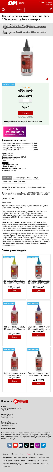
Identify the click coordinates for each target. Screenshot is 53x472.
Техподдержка (33, 460)
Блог (22, 454)
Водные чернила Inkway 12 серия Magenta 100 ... (14, 374)
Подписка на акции (31, 464)
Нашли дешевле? (25, 117)
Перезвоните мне (8, 428)
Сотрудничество (20, 457)
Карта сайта (7, 460)
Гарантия (44, 464)
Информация (44, 457)
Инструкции (7, 457)
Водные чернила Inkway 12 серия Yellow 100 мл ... (14, 283)
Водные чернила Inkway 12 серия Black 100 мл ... (38, 375)
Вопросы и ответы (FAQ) (12, 464)
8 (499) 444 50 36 (46, 2)
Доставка (32, 457)
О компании (38, 454)
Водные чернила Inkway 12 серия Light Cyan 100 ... (38, 283)
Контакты (6, 467)
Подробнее (7, 178)
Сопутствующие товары (22, 178)
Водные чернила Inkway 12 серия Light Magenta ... (14, 329)
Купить (25, 113)
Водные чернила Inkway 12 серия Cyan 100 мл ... (39, 328)
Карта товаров (20, 460)
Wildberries (40, 187)
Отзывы (22, 181)
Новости (14, 454)
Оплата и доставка (10, 181)
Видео (36, 178)
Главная (6, 454)
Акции (19, 10)
